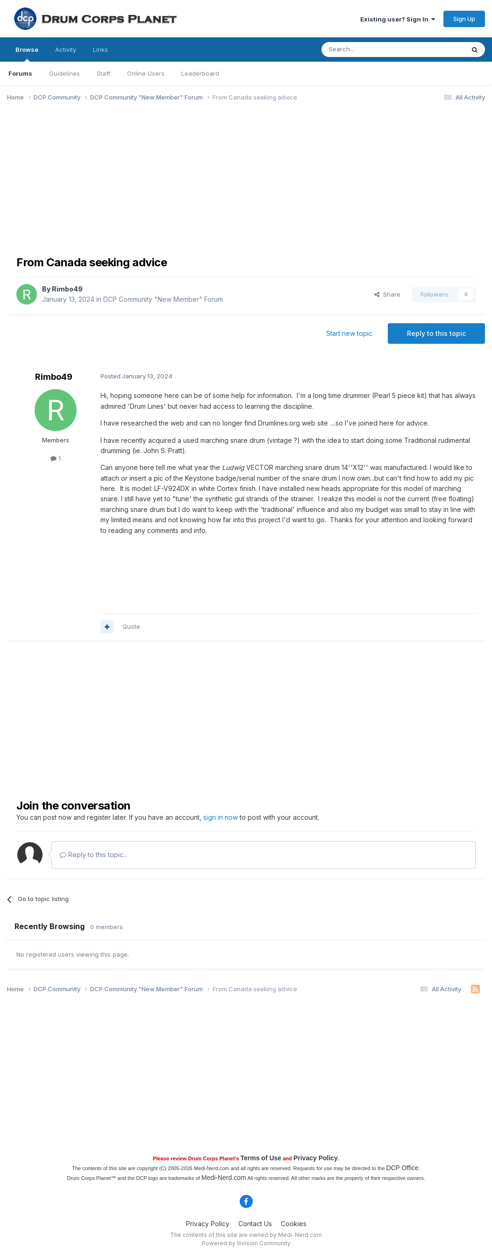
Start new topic (349, 333)
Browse (26, 54)
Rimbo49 (67, 289)
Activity (65, 49)
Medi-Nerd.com (223, 1177)
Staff (103, 73)
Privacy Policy (315, 1158)
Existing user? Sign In (397, 19)
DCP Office (402, 1168)
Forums (20, 73)
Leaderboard (200, 73)
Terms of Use (260, 1158)
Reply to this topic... (94, 855)
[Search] (369, 49)
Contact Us (255, 1224)
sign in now (220, 817)
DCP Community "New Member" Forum (163, 299)
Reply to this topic (436, 333)
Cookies (294, 1224)
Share (387, 294)
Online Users (145, 73)
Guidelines (64, 73)
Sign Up (464, 18)
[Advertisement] (177, 181)
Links (100, 49)
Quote (131, 626)
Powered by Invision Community (246, 1243)
